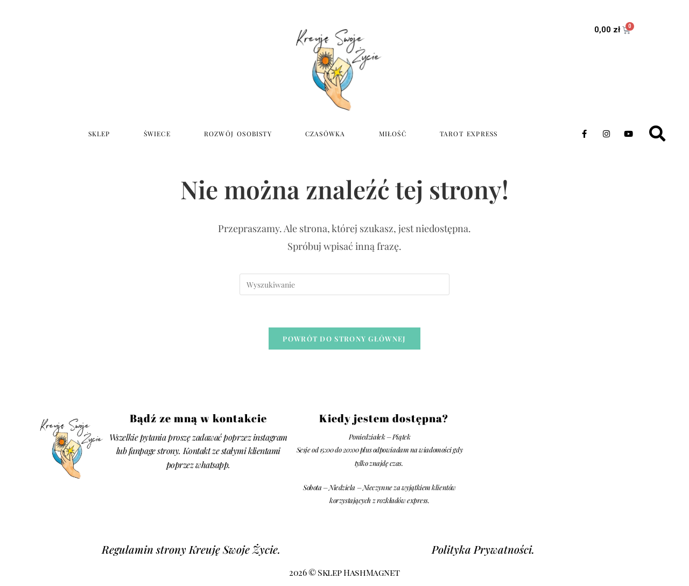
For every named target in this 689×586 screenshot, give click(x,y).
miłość (392, 133)
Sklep (99, 133)
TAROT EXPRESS (469, 133)
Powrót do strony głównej (344, 339)
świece (157, 133)
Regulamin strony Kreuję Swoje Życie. (191, 550)
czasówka (325, 133)
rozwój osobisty (238, 133)
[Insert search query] (344, 284)
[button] (657, 134)
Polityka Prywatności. (483, 550)
